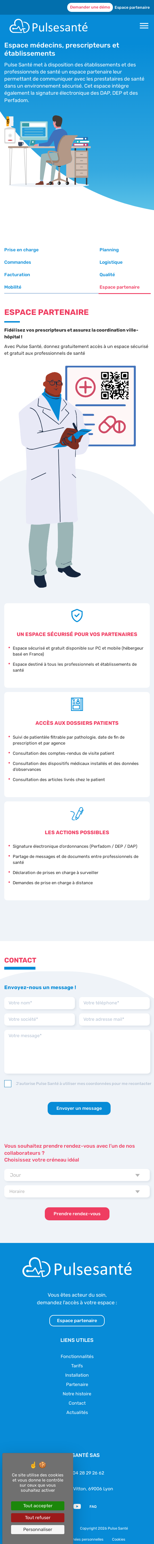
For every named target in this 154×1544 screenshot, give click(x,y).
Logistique (15, 262)
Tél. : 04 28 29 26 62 (83, 1460)
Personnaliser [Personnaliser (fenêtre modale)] (37, 1529)
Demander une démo (90, 7)
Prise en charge (21, 249)
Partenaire (77, 1372)
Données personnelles (85, 1527)
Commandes (114, 249)
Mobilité (12, 274)
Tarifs (77, 1353)
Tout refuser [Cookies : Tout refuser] (37, 1517)
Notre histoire (77, 1381)
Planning (62, 249)
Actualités (77, 1400)
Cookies (118, 1527)
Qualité (109, 262)
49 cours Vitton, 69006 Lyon (83, 1476)
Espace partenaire (132, 7)
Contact (77, 1390)
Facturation (66, 262)
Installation (77, 1362)
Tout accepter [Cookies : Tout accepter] (37, 1505)
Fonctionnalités (77, 1344)
